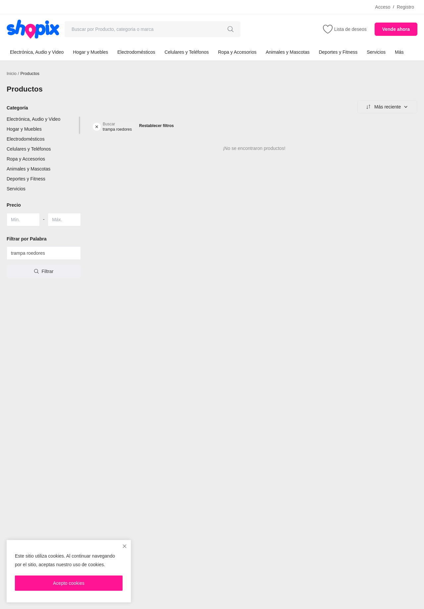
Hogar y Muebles (90, 52)
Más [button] (399, 52)
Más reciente (386, 106)
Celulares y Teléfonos (187, 52)
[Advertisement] (254, 329)
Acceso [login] (382, 7)
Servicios (376, 52)
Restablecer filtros (156, 125)
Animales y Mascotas (287, 52)
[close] (125, 546)
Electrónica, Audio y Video (37, 52)
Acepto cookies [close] (68, 583)
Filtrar (44, 271)
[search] (230, 29)
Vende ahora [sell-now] (396, 29)
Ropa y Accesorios (237, 52)
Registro (405, 7)
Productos (30, 73)
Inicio (12, 73)
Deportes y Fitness (338, 52)
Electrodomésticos (136, 52)
